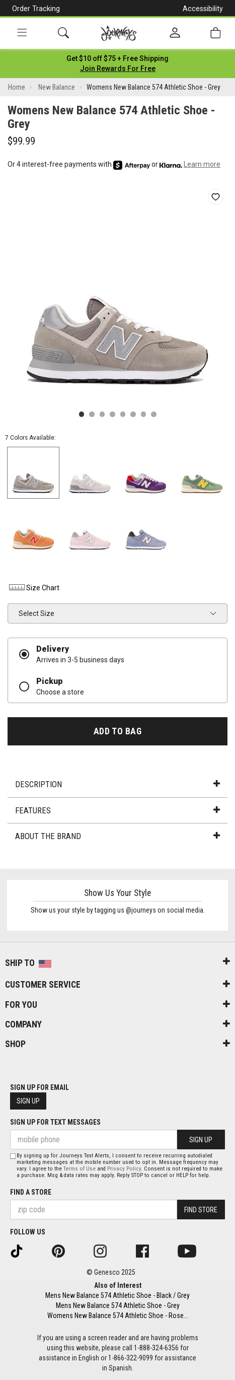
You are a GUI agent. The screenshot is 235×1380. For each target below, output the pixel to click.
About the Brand (117, 836)
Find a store (30, 1192)
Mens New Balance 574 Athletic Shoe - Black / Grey (117, 1295)
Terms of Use (79, 1168)
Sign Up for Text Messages (55, 1122)
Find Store (200, 1210)
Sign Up (28, 1101)
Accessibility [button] (203, 9)
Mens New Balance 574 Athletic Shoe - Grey (118, 1305)
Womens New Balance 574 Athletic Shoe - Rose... (117, 1316)
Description (117, 784)
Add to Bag (117, 731)
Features (117, 810)
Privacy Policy (124, 1168)
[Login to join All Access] (117, 58)
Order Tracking (36, 9)
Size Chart (33, 588)
